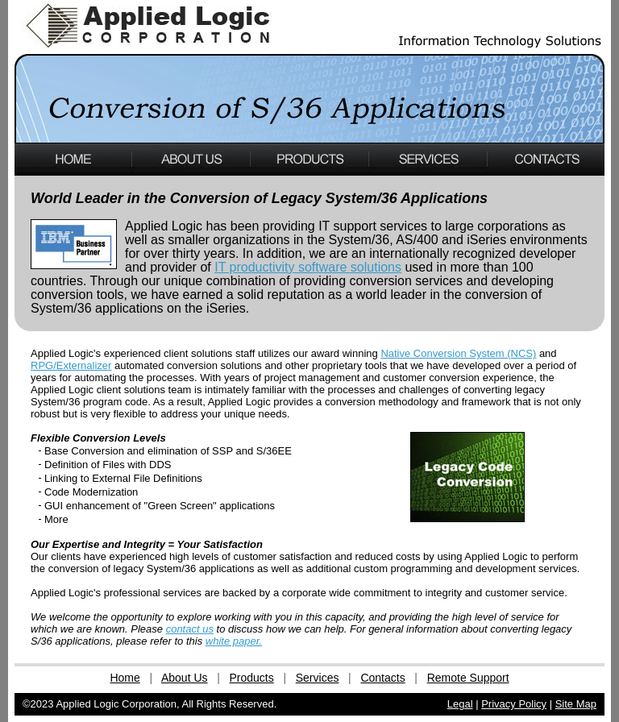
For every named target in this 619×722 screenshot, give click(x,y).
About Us (184, 677)
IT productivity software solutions (307, 267)
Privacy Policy (513, 704)
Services (317, 677)
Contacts (382, 677)
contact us (190, 629)
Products (252, 677)
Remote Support (468, 677)
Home (124, 677)
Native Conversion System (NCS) (458, 353)
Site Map (575, 704)
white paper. (234, 641)
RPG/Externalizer (71, 365)
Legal (460, 704)
